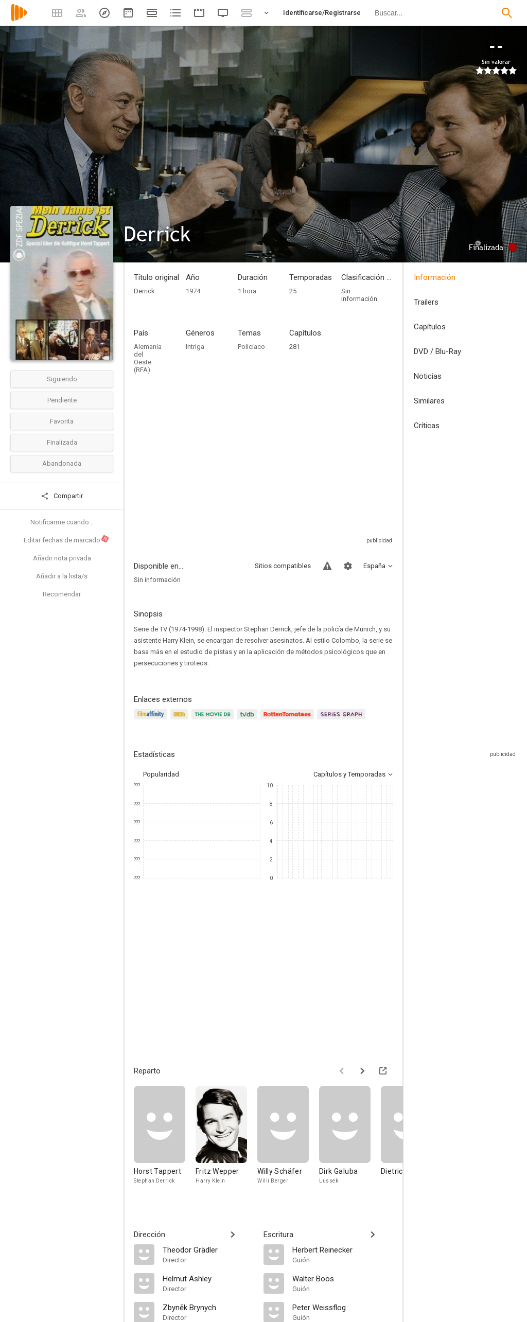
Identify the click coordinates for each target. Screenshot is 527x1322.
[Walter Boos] (342, 1278)
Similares (429, 401)
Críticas (427, 425)
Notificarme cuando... (62, 522)
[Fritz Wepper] (226, 1142)
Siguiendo (62, 379)
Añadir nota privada (62, 558)
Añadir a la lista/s (61, 576)
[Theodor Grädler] (208, 1249)
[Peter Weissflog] (342, 1307)
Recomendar (62, 594)
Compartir (62, 496)
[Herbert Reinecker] (342, 1249)
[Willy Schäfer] (288, 1142)
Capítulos (430, 326)
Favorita (62, 421)
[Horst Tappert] (165, 1142)
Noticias (428, 376)
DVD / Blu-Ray (437, 351)
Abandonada (61, 463)
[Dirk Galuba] (350, 1142)
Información (434, 277)
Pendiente (62, 400)
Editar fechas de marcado (67, 539)
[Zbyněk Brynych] (208, 1307)
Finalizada (62, 442)
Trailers (426, 302)
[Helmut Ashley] (208, 1278)
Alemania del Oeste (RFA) (148, 358)
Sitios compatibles (283, 566)
